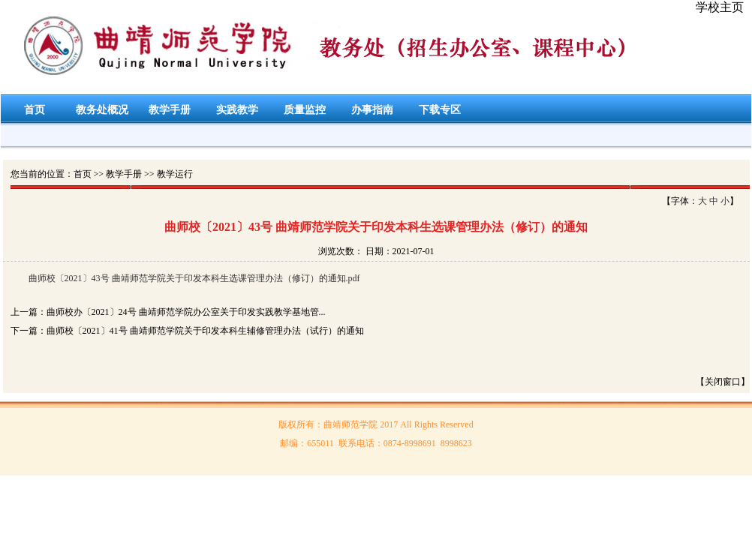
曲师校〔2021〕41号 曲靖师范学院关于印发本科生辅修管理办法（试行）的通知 (205, 331)
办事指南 (372, 110)
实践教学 (237, 110)
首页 (34, 110)
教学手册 (170, 110)
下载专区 (440, 110)
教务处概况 (102, 110)
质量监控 (305, 110)
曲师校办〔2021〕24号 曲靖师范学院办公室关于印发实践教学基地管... (186, 312)
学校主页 (720, 7)
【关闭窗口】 (723, 381)
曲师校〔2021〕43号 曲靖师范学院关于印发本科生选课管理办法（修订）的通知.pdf (194, 278)
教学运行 (175, 174)
